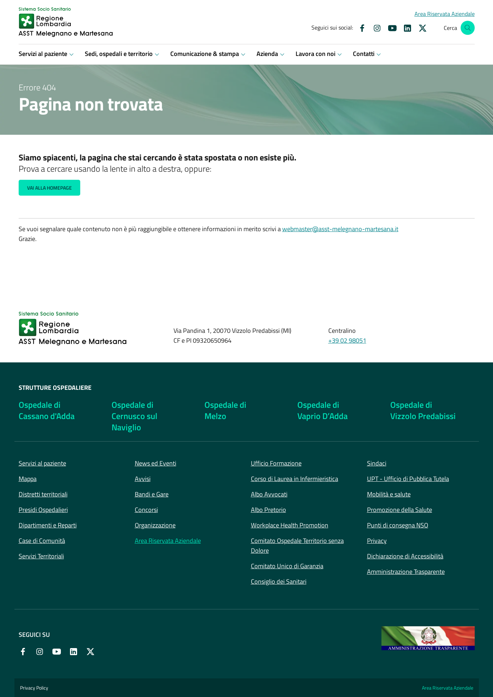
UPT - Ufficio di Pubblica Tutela (408, 478)
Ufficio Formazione (276, 463)
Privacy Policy (34, 687)
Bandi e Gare (152, 494)
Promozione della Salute (399, 509)
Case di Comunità (42, 540)
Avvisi (143, 478)
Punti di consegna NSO (397, 525)
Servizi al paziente (42, 463)
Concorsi (146, 509)
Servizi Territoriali (41, 556)
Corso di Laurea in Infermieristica (294, 478)
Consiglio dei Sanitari (278, 581)
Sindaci (376, 463)
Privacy (377, 540)
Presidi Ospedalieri (43, 509)
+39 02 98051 (347, 340)
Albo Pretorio (268, 509)
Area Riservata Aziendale (168, 540)
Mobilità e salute (389, 494)
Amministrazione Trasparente (406, 571)
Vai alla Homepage (49, 187)
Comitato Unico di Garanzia (287, 566)
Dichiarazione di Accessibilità (405, 556)
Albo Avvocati (269, 494)
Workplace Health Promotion (289, 525)
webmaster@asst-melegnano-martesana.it (340, 229)
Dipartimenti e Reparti (48, 525)
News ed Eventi (155, 463)
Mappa (28, 478)
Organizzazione (155, 525)
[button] (445, 13)
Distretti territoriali (43, 494)
